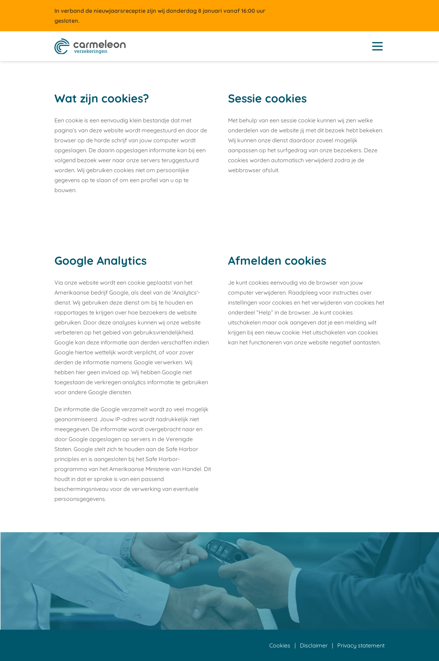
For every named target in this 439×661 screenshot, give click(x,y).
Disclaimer (314, 645)
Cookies (279, 645)
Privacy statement (361, 645)
